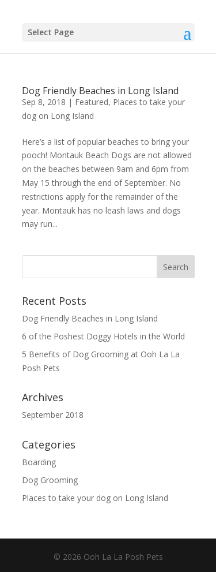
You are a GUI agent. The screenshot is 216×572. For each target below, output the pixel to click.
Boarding (39, 462)
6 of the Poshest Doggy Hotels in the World (103, 336)
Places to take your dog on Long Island (95, 497)
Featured (91, 101)
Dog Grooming (50, 479)
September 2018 (53, 414)
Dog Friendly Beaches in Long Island (100, 90)
